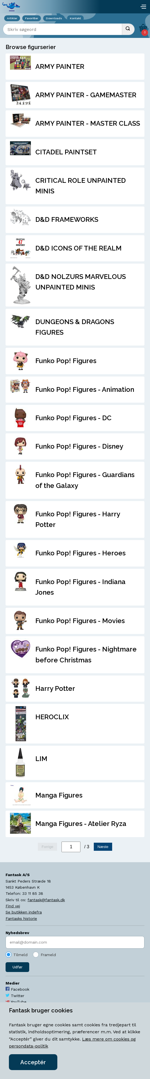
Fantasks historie (21, 918)
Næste (102, 847)
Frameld (48, 954)
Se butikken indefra (24, 912)
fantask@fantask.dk (46, 900)
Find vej (13, 906)
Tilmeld (20, 954)
